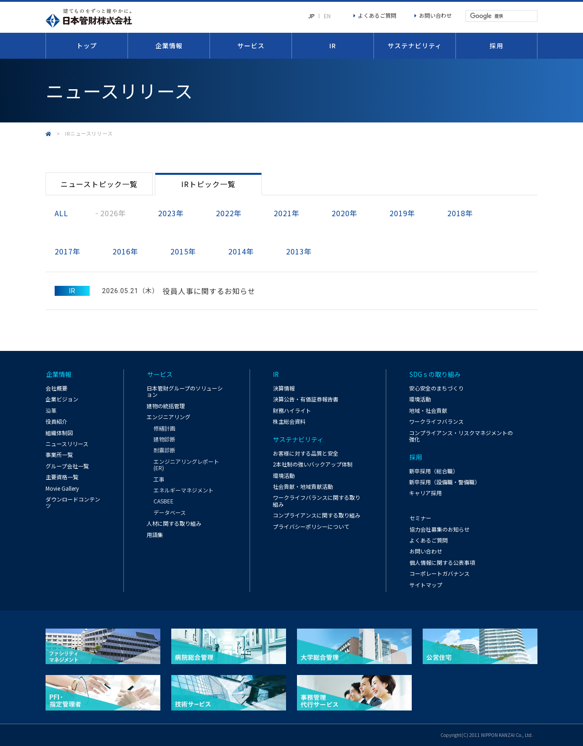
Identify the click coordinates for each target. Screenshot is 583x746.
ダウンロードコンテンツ (73, 503)
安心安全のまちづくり (436, 388)
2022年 (229, 213)
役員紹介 (56, 422)
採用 (496, 45)
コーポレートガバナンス (439, 573)
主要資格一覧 (62, 477)
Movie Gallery (62, 488)
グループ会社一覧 (67, 466)
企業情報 (169, 45)
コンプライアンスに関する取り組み (316, 515)
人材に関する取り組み (174, 524)
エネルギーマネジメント (183, 490)
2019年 (402, 213)
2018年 (460, 213)
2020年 (345, 213)
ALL (61, 213)
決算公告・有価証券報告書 (305, 399)
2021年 (287, 213)
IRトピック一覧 (208, 183)
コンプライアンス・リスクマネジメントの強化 (461, 436)
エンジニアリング (168, 417)
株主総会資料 (289, 422)
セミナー (420, 518)
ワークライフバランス (436, 422)
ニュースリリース (67, 444)
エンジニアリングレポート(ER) (186, 465)
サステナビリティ (415, 45)
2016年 (125, 251)
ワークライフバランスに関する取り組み (316, 501)
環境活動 (284, 475)
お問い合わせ (435, 15)
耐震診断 (164, 450)
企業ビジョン (62, 399)
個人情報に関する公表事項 (442, 562)
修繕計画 (164, 428)
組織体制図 (59, 432)
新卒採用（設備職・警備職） (444, 482)
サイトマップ (425, 585)
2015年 (183, 251)
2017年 (68, 251)
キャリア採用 (425, 493)
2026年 (113, 213)
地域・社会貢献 (428, 410)
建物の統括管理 (166, 406)
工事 (158, 479)
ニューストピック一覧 (99, 183)
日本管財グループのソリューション (185, 392)
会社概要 (56, 388)
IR (332, 45)
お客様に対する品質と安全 (305, 453)
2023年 (171, 213)
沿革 (51, 410)
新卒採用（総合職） (433, 471)
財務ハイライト (292, 410)
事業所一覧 (59, 455)
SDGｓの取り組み (434, 374)
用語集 (155, 534)
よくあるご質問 (377, 15)
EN (327, 16)
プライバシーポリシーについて (311, 526)
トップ (87, 45)
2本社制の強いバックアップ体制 (313, 464)
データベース (169, 512)
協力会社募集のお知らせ (439, 529)
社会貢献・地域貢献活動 (303, 487)
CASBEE (163, 501)
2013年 (299, 251)
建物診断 (164, 439)
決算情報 (284, 388)
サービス (251, 45)
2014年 (241, 251)
